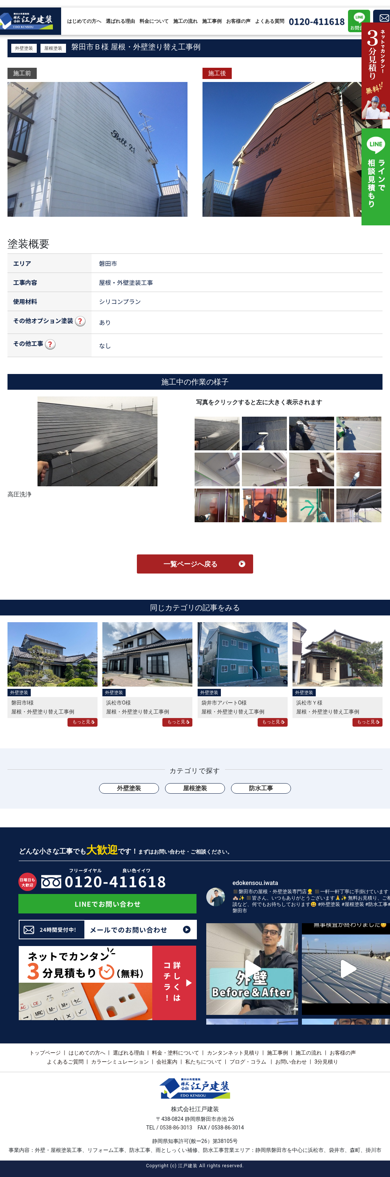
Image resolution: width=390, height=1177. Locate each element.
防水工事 (261, 788)
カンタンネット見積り (233, 1053)
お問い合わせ (291, 1062)
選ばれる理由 (120, 21)
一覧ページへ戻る (191, 564)
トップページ (45, 1053)
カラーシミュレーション (120, 1062)
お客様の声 (238, 21)
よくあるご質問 (65, 1062)
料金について (154, 21)
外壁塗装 (24, 48)
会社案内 (166, 1062)
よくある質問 (269, 21)
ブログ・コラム (248, 1062)
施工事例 (212, 21)
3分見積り (326, 1062)
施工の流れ (185, 21)
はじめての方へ (84, 21)
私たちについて (203, 1062)
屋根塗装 (53, 48)
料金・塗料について (175, 1053)
